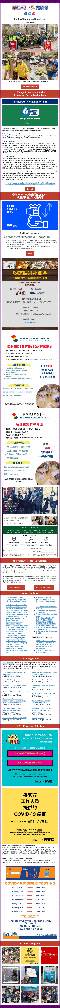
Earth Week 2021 (8, 663)
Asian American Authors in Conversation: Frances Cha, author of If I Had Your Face (14, 710)
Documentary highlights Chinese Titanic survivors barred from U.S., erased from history (16, 649)
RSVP (30, 253)
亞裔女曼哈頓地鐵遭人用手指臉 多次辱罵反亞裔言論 (46, 619)
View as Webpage (30, 22)
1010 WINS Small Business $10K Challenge (45, 651)
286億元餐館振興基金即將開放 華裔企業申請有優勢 (30, 183)
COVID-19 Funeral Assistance (46, 641)
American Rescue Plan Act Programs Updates (41, 702)
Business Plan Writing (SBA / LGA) (14, 718)
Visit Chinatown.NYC (30, 87)
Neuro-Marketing (8, 680)
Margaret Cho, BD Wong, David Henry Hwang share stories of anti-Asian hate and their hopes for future (17, 617)
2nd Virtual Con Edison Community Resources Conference (44, 673)
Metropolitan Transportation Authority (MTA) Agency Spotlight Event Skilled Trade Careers (14, 701)
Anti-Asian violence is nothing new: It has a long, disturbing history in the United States (16, 606)
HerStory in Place (38, 718)
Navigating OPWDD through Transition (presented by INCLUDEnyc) (42, 710)
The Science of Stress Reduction (43, 680)
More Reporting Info (16, 587)
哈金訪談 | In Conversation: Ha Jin (14, 685)
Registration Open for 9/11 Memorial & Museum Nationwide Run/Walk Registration (45, 645)
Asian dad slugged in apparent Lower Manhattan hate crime (17, 611)
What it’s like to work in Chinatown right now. (14, 623)
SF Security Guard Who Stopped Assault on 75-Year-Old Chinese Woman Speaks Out (45, 600)
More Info (30, 189)
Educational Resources (44, 587)
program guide (38, 145)
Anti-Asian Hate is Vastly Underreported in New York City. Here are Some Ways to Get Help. (16, 600)
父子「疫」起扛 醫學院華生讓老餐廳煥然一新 (46, 628)
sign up (23, 138)
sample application (27, 145)
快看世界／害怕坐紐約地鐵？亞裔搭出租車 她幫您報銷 (46, 625)
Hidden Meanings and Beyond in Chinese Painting (13, 673)
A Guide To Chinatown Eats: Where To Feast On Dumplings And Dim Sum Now (17, 643)
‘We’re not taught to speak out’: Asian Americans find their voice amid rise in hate (16, 637)
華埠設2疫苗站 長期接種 (44, 622)
